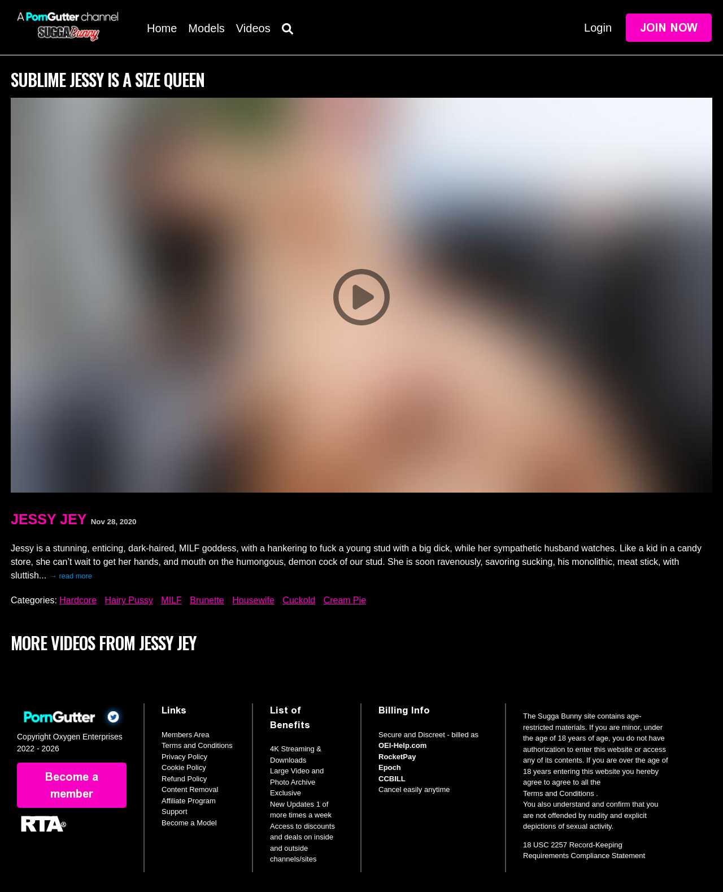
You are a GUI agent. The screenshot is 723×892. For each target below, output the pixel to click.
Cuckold (298, 600)
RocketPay (397, 756)
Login (598, 27)
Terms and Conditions (197, 745)
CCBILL (392, 778)
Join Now (669, 27)
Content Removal (190, 789)
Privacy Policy (184, 756)
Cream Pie (345, 600)
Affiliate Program (189, 801)
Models (206, 28)
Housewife (253, 600)
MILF (171, 600)
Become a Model (189, 823)
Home (162, 28)
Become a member (71, 785)
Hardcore (78, 600)
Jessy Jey (48, 519)
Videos (253, 28)
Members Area (186, 734)
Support (175, 811)
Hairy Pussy (129, 600)
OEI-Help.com (402, 745)
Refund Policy (184, 778)
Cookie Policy (184, 767)
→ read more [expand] (71, 576)
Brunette (207, 600)
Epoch (389, 767)
